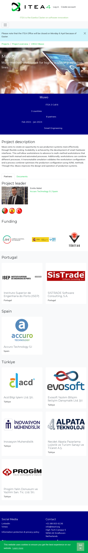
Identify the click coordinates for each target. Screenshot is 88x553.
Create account (68, 7)
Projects (5, 44)
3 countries (36, 111)
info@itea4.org (53, 526)
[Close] (84, 33)
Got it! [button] (80, 546)
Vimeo (5, 526)
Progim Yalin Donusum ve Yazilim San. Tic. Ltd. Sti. (21, 491)
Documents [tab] (22, 176)
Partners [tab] (8, 176)
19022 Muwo (37, 44)
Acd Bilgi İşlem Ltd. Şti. (18, 397)
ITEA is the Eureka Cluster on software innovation (44, 17)
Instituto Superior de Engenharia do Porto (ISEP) (21, 294)
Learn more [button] (17, 548)
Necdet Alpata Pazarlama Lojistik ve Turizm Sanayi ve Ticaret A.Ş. (66, 445)
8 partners (51, 116)
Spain (55, 191)
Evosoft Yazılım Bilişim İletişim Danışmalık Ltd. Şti (65, 399)
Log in (56, 7)
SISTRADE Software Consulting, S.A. (61, 294)
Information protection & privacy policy (20, 532)
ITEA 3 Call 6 (52, 104)
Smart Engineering (53, 128)
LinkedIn (6, 523)
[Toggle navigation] (5, 25)
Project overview (20, 44)
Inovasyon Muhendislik (18, 441)
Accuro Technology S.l (40, 191)
